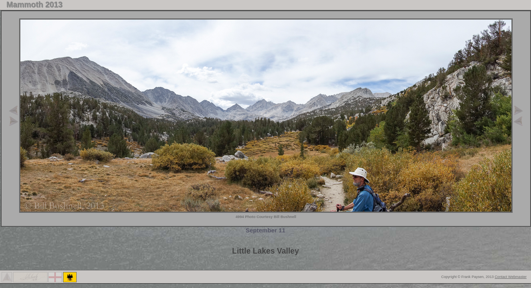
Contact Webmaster (511, 277)
